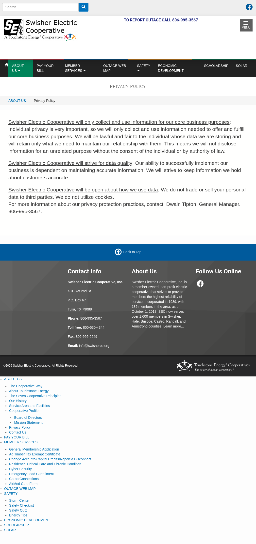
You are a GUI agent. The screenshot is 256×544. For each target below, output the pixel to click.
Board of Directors (28, 418)
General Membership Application (34, 449)
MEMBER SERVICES (75, 68)
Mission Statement (28, 422)
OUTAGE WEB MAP (114, 68)
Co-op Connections (24, 479)
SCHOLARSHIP (216, 66)
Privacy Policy (20, 427)
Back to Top (132, 252)
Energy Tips (18, 515)
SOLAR (241, 66)
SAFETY (143, 67)
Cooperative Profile (23, 411)
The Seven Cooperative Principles (35, 396)
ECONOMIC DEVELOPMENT (171, 68)
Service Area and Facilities (29, 406)
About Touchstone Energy (29, 391)
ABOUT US (18, 68)
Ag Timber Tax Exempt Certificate (34, 454)
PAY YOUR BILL (45, 68)
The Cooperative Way (25, 386)
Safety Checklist (21, 505)
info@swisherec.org (94, 346)
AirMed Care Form (23, 484)
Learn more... (173, 326)
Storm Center (19, 500)
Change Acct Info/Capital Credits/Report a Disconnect (50, 459)
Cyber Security (20, 469)
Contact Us (17, 432)
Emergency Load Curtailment (31, 474)
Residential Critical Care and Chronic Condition (45, 464)
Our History (18, 401)
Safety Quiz (18, 510)
